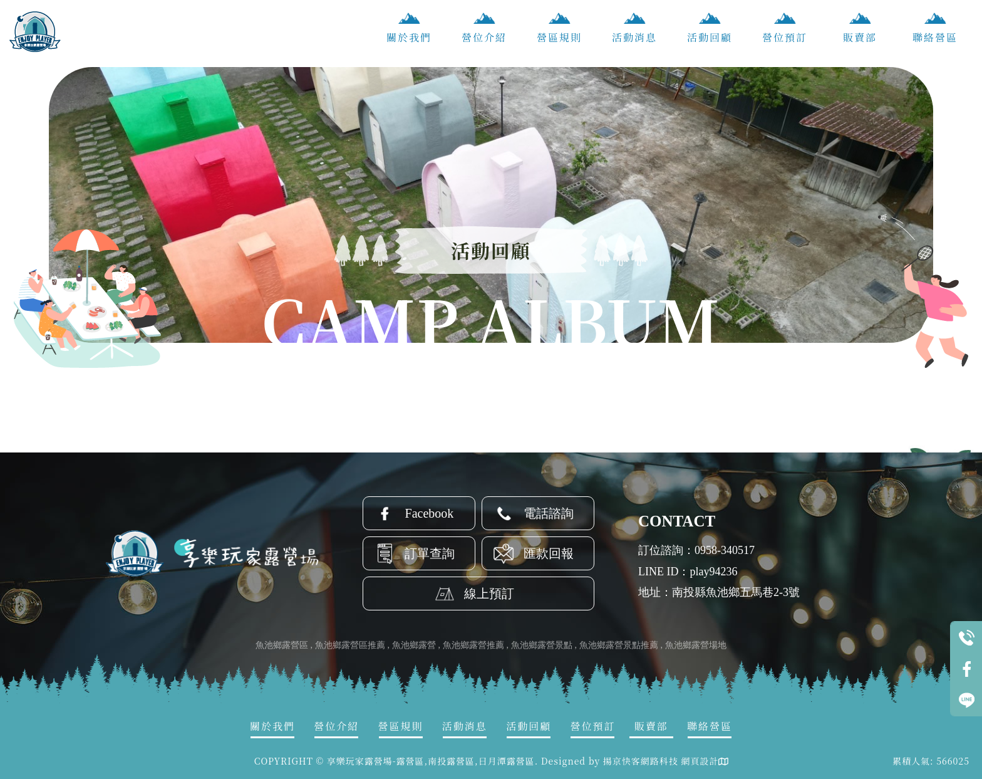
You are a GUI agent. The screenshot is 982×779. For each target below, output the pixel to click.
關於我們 (409, 37)
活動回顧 (709, 37)
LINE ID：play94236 (687, 571)
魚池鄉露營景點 (541, 645)
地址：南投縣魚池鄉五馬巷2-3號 (719, 592)
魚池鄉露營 (414, 645)
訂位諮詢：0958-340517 (696, 550)
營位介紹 (484, 37)
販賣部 (860, 37)
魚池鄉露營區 (282, 645)
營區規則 (559, 37)
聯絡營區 (935, 37)
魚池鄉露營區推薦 (350, 645)
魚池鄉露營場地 (695, 645)
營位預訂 (784, 37)
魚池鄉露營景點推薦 (618, 645)
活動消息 (634, 37)
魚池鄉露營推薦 (473, 645)
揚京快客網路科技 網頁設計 (661, 761)
